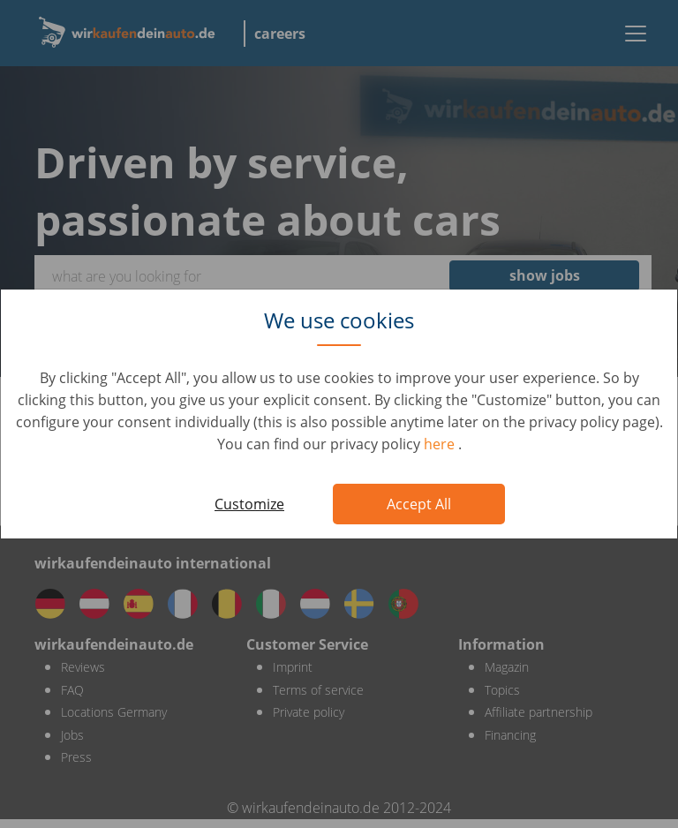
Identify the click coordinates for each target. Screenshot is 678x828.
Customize (249, 504)
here (441, 444)
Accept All (419, 504)
